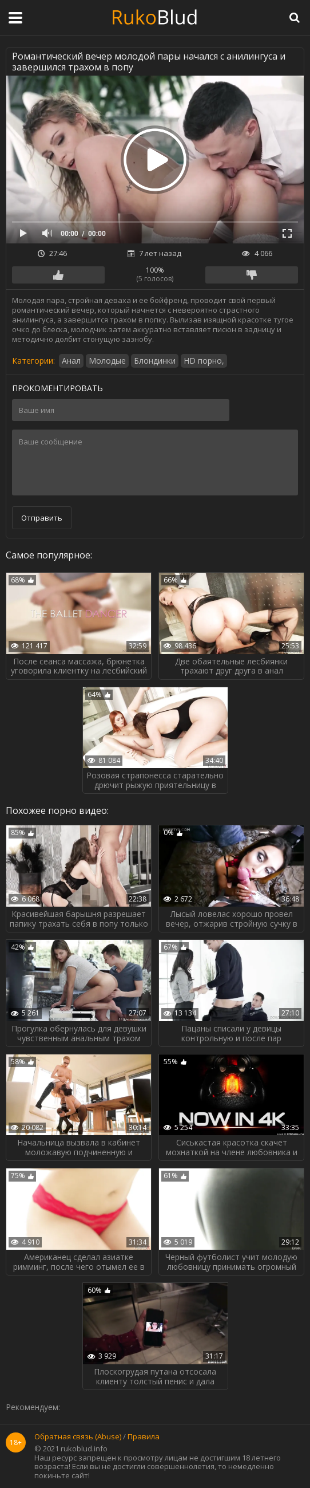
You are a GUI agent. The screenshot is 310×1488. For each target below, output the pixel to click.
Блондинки (155, 360)
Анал (71, 360)
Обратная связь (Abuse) (77, 1437)
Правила (144, 1437)
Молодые (107, 360)
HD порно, (204, 360)
